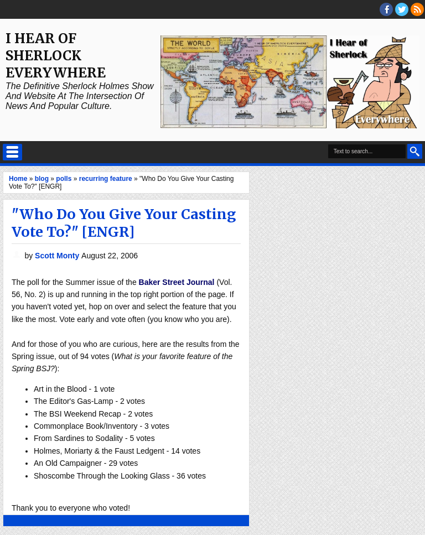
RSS (417, 9)
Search (414, 151)
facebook (386, 9)
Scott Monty (58, 255)
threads (401, 9)
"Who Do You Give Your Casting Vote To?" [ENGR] (124, 223)
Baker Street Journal (177, 282)
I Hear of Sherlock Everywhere (56, 55)
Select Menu (12, 152)
